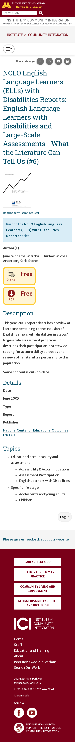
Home (18, 639)
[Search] (40, 13)
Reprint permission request (21, 213)
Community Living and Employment (37, 589)
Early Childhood (37, 562)
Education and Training (31, 650)
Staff (18, 645)
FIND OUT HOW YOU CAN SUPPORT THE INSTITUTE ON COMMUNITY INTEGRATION (37, 728)
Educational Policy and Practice (37, 574)
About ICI (21, 656)
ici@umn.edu (21, 695)
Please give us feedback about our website (36, 539)
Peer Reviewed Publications (35, 662)
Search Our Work (27, 668)
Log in (64, 517)
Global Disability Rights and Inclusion (37, 603)
